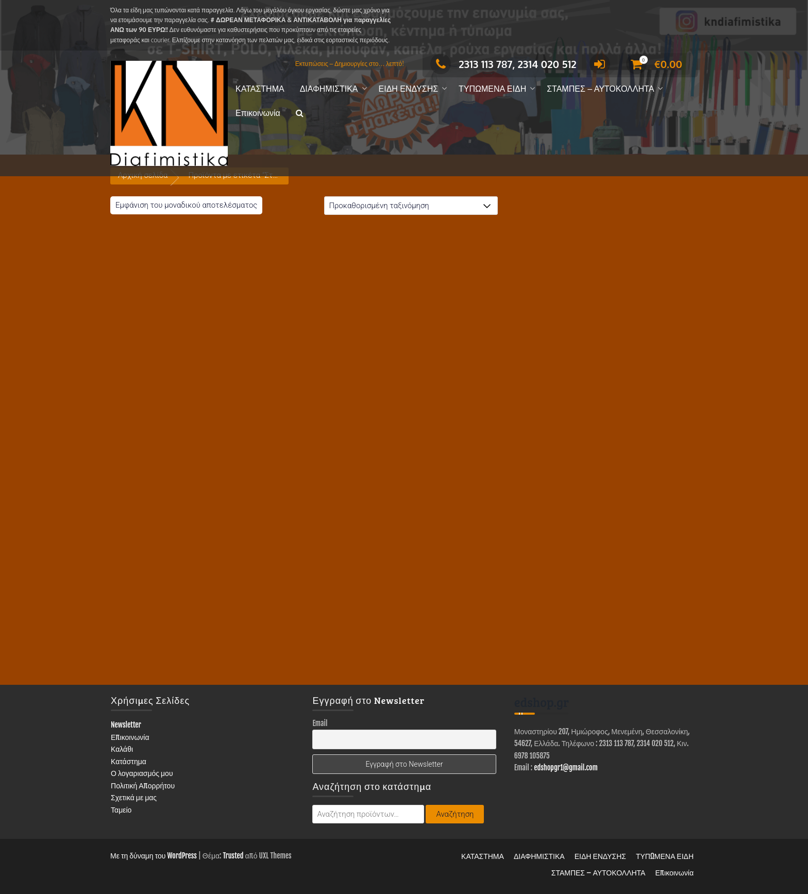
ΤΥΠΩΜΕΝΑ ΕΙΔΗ (492, 89)
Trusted (233, 855)
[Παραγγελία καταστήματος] (411, 205)
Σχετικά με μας (134, 797)
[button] (299, 114)
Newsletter (126, 724)
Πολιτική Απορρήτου (143, 785)
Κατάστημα (128, 761)
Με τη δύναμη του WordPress (153, 855)
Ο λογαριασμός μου (142, 773)
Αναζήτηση (455, 814)
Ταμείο (121, 809)
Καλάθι (122, 749)
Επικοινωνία (257, 113)
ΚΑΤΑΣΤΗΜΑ (259, 89)
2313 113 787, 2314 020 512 (503, 64)
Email (319, 723)
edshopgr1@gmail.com (566, 767)
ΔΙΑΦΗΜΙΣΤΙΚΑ (329, 89)
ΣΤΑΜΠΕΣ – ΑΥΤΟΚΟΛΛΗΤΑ (600, 89)
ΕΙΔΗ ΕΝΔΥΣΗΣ (409, 89)
